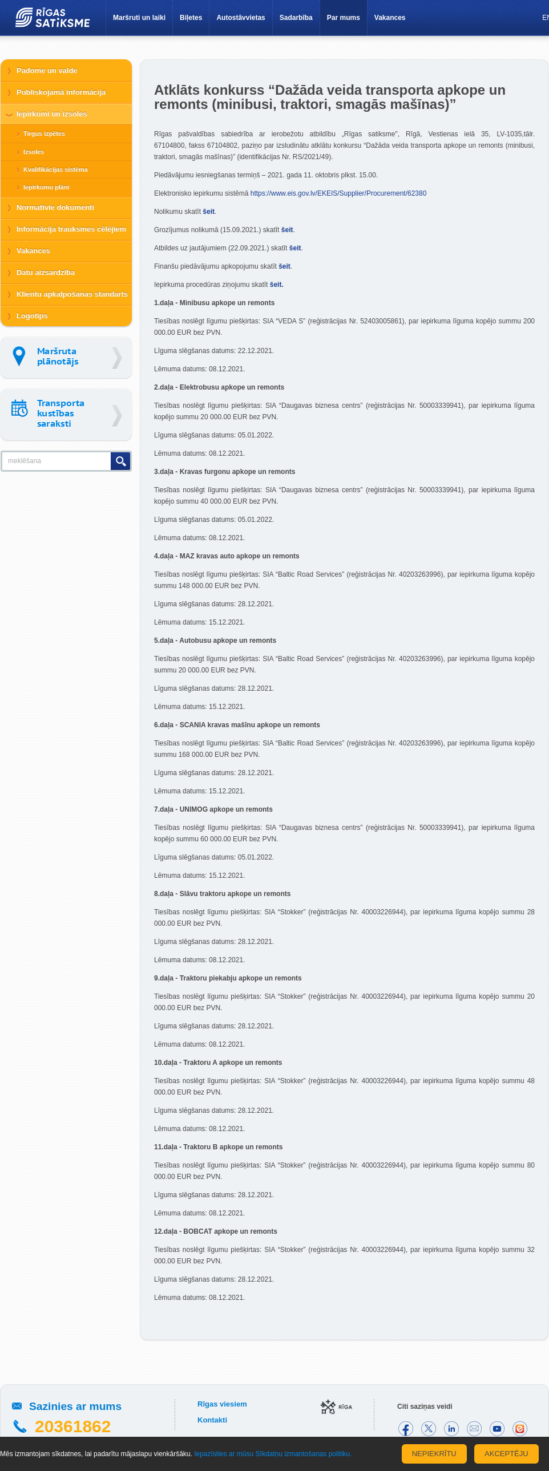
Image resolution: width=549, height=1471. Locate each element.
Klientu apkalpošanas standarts (72, 294)
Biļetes (191, 18)
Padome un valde (47, 70)
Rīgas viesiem (222, 1404)
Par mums (343, 18)
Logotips (32, 315)
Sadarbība (296, 18)
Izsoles (33, 151)
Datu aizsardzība (46, 272)
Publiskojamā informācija (61, 92)
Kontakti (212, 1420)
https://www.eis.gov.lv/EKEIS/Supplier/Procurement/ (339, 193)
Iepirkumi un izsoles (52, 114)
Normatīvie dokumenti (55, 207)
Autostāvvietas (240, 18)
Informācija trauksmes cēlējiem (71, 229)
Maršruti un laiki (139, 18)
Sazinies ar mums (75, 1406)
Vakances (390, 18)
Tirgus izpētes (44, 133)
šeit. (277, 285)
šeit (209, 212)
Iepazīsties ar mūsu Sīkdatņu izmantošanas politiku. (273, 1454)
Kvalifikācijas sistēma (55, 169)
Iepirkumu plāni (46, 187)
